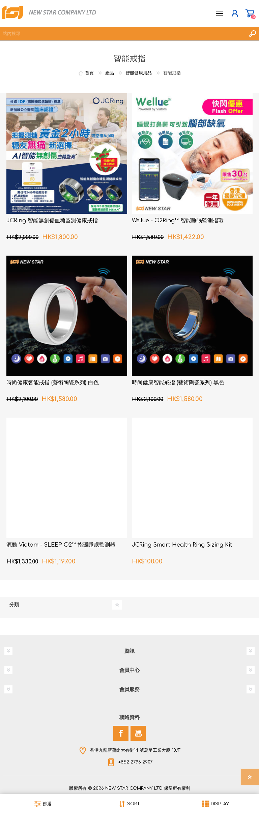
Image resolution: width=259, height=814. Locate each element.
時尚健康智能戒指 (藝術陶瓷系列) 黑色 (178, 383)
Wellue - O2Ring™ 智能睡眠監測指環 (178, 221)
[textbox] (123, 33)
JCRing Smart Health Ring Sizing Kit (182, 545)
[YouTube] (138, 733)
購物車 (249, 13)
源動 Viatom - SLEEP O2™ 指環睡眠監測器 (60, 545)
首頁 (89, 73)
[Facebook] (120, 733)
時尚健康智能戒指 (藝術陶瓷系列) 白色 (52, 383)
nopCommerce (143, 789)
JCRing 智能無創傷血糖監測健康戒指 (52, 221)
